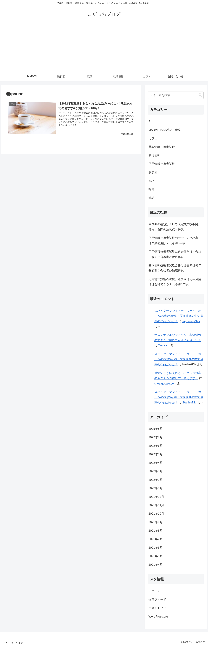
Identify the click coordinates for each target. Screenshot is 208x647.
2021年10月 (156, 513)
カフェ (153, 138)
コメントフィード (160, 608)
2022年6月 (155, 445)
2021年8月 (155, 530)
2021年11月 (156, 505)
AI (150, 121)
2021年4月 (155, 564)
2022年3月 (155, 471)
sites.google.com (165, 383)
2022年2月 (155, 479)
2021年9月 (155, 522)
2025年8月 (155, 428)
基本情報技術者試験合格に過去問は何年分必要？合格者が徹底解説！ (175, 268)
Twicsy (162, 345)
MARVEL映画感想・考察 (165, 130)
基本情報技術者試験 (162, 147)
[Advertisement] (104, 47)
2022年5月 (155, 454)
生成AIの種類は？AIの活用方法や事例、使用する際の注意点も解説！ (175, 227)
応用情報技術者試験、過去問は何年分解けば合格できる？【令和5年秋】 (175, 282)
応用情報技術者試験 (162, 163)
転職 (151, 189)
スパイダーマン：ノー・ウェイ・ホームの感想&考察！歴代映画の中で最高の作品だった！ (178, 316)
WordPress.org (158, 616)
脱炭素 (153, 172)
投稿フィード (157, 599)
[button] (200, 95)
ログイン (154, 591)
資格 (151, 180)
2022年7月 (155, 437)
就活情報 (154, 155)
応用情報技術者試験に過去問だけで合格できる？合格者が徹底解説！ (175, 254)
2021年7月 (155, 539)
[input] (176, 95)
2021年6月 (155, 547)
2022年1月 (155, 488)
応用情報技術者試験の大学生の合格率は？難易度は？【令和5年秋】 (173, 240)
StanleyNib (189, 402)
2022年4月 (155, 462)
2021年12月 (156, 496)
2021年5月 (155, 556)
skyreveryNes (191, 321)
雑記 (151, 197)
